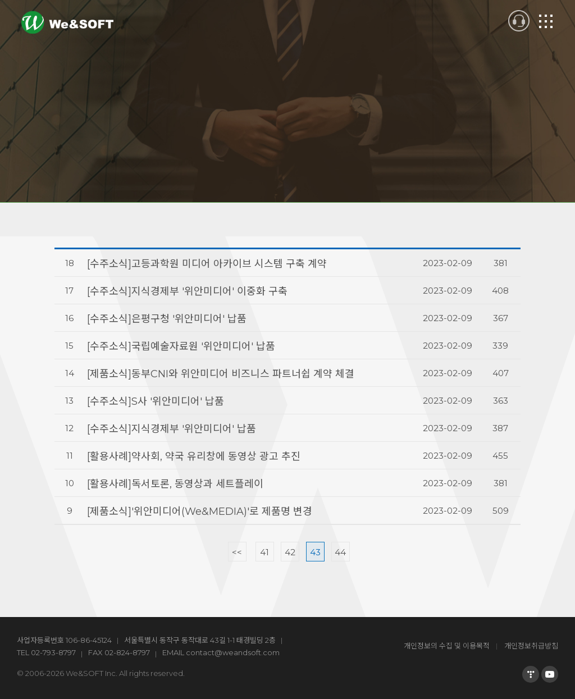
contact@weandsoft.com (233, 652)
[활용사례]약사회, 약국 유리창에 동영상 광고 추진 (193, 456)
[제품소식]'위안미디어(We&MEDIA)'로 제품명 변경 (199, 511)
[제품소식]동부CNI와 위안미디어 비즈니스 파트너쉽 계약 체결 (220, 374)
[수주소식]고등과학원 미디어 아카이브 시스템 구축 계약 (207, 264)
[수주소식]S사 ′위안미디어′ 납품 (155, 401)
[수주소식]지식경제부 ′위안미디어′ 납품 (171, 429)
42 (290, 552)
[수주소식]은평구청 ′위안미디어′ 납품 (167, 319)
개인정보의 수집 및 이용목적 (447, 645)
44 (340, 552)
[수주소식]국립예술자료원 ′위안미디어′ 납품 (181, 346)
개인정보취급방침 (531, 645)
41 (264, 552)
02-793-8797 (53, 652)
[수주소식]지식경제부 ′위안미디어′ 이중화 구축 (187, 291)
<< (237, 552)
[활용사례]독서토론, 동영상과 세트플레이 (175, 484)
